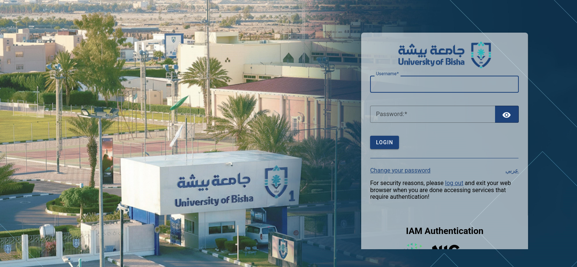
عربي (512, 170)
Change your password (400, 170)
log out (454, 183)
